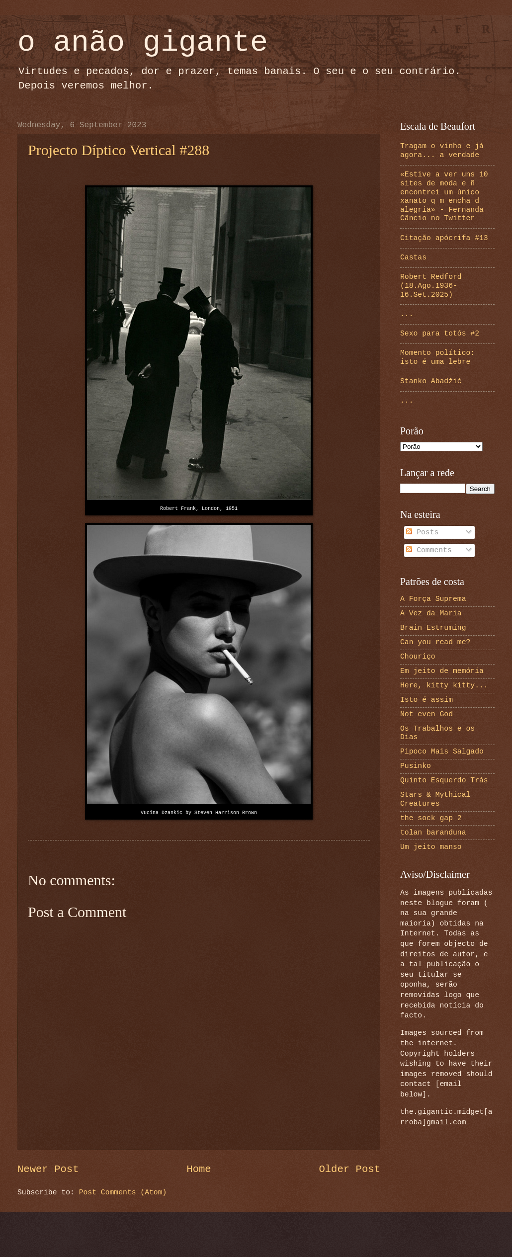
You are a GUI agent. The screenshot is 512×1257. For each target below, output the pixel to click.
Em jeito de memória (442, 671)
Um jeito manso (431, 847)
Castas (413, 257)
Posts (422, 532)
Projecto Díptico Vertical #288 (118, 150)
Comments (429, 550)
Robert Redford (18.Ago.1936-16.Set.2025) (431, 285)
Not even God (426, 714)
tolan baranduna (433, 833)
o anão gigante (142, 43)
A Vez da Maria (431, 613)
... (407, 314)
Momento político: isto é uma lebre (437, 357)
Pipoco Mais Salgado (442, 751)
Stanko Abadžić (431, 381)
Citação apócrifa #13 (444, 238)
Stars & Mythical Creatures (435, 799)
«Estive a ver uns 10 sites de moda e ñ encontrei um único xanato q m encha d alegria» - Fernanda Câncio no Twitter (444, 196)
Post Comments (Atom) (123, 1192)
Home (198, 1169)
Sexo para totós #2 (439, 333)
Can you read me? (435, 642)
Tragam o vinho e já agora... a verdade (442, 150)
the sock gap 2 (431, 818)
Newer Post (48, 1169)
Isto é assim (426, 700)
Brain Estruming (433, 628)
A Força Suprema (433, 599)
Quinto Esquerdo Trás (444, 780)
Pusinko (415, 766)
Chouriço (417, 657)
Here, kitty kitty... (444, 685)
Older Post (349, 1169)
